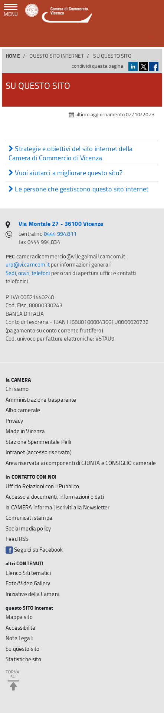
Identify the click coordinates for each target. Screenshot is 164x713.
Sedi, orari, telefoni (28, 273)
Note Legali (19, 638)
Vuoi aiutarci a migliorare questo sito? (65, 173)
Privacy (14, 421)
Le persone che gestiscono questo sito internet (78, 189)
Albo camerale (23, 410)
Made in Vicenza (25, 431)
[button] (153, 36)
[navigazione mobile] (11, 11)
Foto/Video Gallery (28, 583)
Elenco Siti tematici (28, 573)
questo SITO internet (56, 55)
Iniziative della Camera (33, 594)
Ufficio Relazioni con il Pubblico (42, 486)
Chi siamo (17, 389)
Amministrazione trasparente (41, 400)
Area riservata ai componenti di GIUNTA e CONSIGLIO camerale (81, 463)
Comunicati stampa (29, 518)
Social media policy (28, 528)
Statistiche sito (23, 659)
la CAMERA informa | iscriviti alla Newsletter (58, 507)
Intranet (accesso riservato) (39, 452)
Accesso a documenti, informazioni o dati (55, 497)
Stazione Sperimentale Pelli (38, 442)
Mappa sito (19, 617)
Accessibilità (20, 628)
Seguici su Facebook (34, 550)
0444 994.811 (60, 234)
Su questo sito (22, 649)
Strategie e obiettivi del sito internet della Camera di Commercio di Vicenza (70, 153)
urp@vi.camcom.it (28, 264)
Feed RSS (17, 539)
